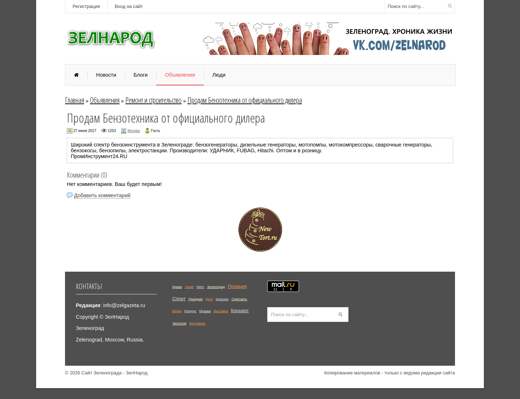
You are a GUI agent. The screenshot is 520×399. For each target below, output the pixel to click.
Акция (189, 287)
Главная (74, 100)
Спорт (179, 298)
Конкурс (190, 311)
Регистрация (86, 6)
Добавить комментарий (102, 195)
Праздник (195, 299)
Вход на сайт (129, 6)
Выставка (221, 311)
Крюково (222, 299)
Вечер (176, 311)
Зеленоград (216, 287)
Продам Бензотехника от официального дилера (244, 100)
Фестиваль (197, 323)
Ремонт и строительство (153, 100)
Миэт (200, 287)
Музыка (205, 311)
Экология (179, 323)
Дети (209, 299)
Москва (133, 131)
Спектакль (239, 299)
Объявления (105, 100)
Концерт (240, 310)
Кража (177, 287)
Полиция (237, 286)
